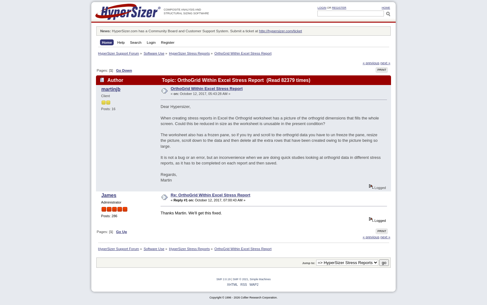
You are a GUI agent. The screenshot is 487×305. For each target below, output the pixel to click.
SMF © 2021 (240, 279)
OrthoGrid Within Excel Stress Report (207, 88)
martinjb (111, 89)
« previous (371, 63)
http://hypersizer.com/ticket (280, 31)
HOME (386, 7)
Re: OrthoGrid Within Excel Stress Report (210, 195)
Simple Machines (260, 279)
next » (385, 63)
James (108, 195)
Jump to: (308, 263)
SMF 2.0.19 (223, 279)
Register (339, 7)
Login (321, 7)
